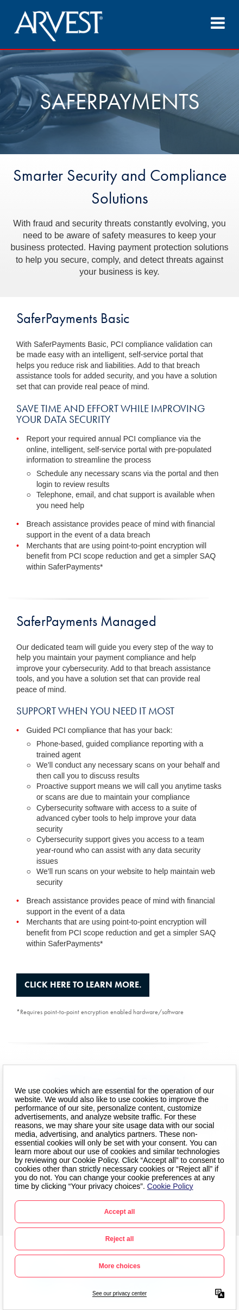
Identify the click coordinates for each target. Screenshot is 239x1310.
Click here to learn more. (82, 984)
